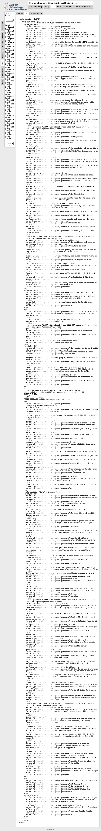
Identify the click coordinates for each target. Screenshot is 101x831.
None (3, 82)
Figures (3, 44)
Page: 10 (10, 46)
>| (41, 13)
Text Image (38, 7)
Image (47, 7)
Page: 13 (10, 127)
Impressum (50, 829)
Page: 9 (11, 27)
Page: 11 (10, 73)
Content (3, 36)
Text (30, 7)
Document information (84, 7)
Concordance (3, 72)
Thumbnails (3, 26)
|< (21, 13)
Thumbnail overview (65, 7)
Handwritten (3, 54)
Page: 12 (10, 100)
